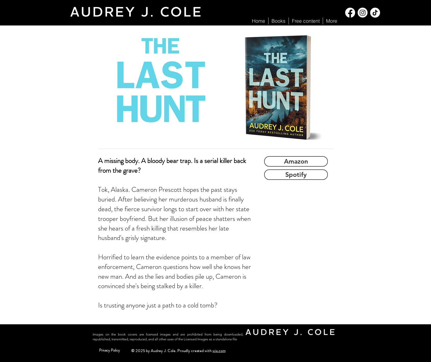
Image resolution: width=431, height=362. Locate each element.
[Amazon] (296, 161)
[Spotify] (296, 174)
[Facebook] (350, 13)
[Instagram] (363, 13)
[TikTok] (375, 13)
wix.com (218, 351)
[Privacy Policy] (109, 350)
